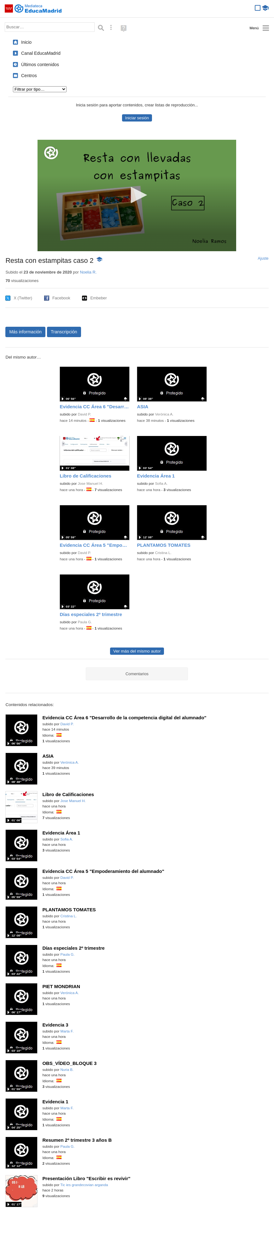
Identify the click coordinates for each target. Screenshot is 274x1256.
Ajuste (263, 258)
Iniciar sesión (137, 118)
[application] (137, 195)
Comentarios (137, 673)
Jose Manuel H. (90, 483)
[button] (137, 195)
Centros (29, 75)
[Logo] (51, 153)
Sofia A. (161, 483)
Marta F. (67, 1031)
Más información (25, 331)
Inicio (26, 42)
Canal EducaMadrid (41, 53)
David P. (84, 414)
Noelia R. (88, 272)
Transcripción (64, 331)
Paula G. (85, 622)
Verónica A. (164, 414)
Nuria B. (67, 1070)
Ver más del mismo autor (136, 651)
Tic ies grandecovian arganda (84, 1185)
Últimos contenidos (40, 64)
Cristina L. (163, 553)
